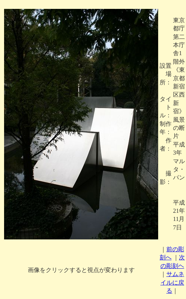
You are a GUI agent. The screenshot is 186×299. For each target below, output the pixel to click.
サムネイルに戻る (172, 282)
